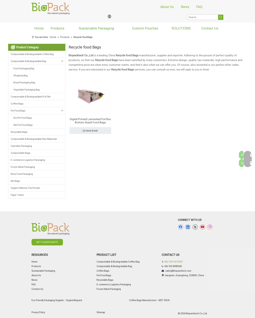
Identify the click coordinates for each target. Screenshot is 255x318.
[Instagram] (209, 227)
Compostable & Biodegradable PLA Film (31, 96)
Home (34, 261)
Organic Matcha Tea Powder (25, 188)
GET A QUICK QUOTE (47, 242)
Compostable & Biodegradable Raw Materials (34, 139)
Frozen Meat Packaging (23, 167)
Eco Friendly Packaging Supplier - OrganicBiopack (57, 300)
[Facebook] (180, 227)
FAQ (199, 7)
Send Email (90, 131)
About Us (167, 7)
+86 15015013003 (173, 261)
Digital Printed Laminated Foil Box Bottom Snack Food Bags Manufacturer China (90, 121)
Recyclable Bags (19, 132)
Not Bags (15, 181)
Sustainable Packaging (43, 271)
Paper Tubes (17, 195)
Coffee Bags (17, 103)
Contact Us (37, 289)
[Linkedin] (187, 227)
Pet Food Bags (38, 110)
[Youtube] (202, 227)
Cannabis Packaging (21, 146)
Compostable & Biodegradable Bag (38, 61)
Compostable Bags (20, 153)
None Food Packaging (22, 174)
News (185, 7)
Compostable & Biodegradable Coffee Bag (32, 54)
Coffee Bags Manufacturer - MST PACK (149, 300)
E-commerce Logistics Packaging (28, 160)
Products (36, 266)
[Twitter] (195, 227)
